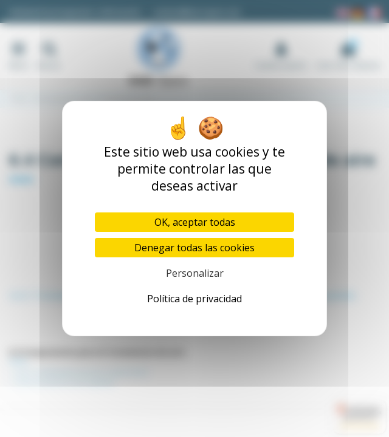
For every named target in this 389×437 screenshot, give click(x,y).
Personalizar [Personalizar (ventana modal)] (195, 273)
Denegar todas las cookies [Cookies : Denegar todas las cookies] (194, 247)
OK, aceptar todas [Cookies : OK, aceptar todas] (194, 222)
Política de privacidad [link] (194, 298)
